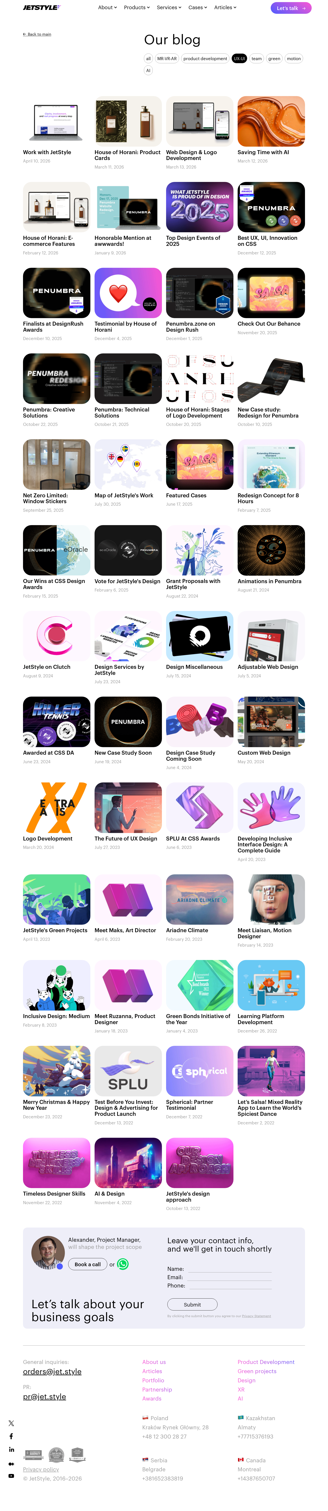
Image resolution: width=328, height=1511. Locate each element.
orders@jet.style (52, 1371)
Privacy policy (41, 1469)
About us (154, 1361)
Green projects (257, 1370)
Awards (151, 1398)
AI (240, 1398)
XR (241, 1389)
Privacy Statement (256, 1316)
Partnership (157, 1389)
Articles (152, 1370)
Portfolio (153, 1380)
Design (247, 1380)
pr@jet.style (44, 1396)
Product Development (266, 1361)
